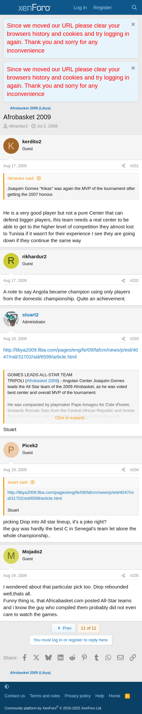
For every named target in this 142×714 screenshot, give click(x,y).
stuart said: (18, 482)
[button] (6, 686)
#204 (134, 470)
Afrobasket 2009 (42, 380)
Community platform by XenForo (53, 708)
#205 (134, 575)
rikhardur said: (21, 178)
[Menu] (9, 7)
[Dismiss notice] (132, 25)
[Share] (123, 166)
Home (114, 695)
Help (100, 695)
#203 (134, 338)
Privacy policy (78, 695)
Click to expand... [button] (71, 417)
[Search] (134, 7)
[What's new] (121, 7)
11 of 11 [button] (88, 628)
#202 (134, 280)
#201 (134, 166)
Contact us (15, 695)
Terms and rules (45, 695)
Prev (63, 628)
